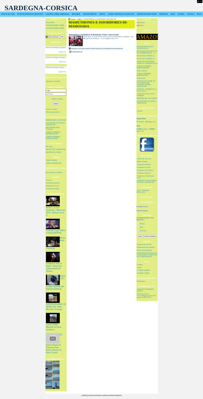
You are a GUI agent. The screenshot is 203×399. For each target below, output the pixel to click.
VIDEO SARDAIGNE (53, 163)
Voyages (140, 264)
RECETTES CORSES (146, 56)
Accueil (139, 111)
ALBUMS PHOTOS (90, 14)
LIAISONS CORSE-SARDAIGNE (57, 14)
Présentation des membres (146, 247)
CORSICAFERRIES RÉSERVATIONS (53, 137)
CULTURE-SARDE (83, 48)
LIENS (172, 14)
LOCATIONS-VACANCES (56, 117)
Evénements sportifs (53, 183)
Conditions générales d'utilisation (91, 395)
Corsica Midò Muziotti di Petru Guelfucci (53, 327)
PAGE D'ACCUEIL (8, 14)
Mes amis (49, 146)
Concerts (49, 180)
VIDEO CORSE (51, 160)
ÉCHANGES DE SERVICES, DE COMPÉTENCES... (147, 52)
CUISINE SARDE (143, 270)
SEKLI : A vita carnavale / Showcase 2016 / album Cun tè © (55, 211)
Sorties (139, 267)
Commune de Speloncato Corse (145, 177)
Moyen (141, 224)
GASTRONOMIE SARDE (55, 25)
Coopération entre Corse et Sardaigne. (146, 94)
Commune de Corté (143, 167)
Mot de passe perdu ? (53, 112)
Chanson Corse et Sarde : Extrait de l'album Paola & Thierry (54, 267)
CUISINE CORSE (143, 273)
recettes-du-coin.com (144, 159)
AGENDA (180, 14)
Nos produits (50, 22)
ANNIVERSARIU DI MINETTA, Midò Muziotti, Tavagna (56, 306)
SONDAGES (163, 14)
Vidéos (79, 19)
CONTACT (191, 14)
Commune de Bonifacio (145, 170)
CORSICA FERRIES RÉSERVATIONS (53, 133)
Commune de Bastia (144, 164)
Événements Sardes (52, 189)
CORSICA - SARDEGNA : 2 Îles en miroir (147, 90)
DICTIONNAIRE (146, 202)
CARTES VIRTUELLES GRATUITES (120, 14)
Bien (140, 227)
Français (141, 22)
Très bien (142, 231)
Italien (140, 25)
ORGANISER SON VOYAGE (53, 128)
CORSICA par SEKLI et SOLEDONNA (56, 231)
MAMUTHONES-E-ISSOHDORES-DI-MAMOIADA (106, 48)
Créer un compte (51, 109)
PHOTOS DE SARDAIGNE (56, 149)
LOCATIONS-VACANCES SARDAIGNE (55, 124)
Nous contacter (142, 71)
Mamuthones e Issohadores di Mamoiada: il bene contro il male (94, 35)
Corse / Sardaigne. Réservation (143, 191)
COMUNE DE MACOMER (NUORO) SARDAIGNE (146, 181)
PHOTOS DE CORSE (53, 152)
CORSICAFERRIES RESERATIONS (144, 74)
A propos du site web (144, 244)
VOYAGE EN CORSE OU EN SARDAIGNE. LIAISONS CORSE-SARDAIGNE (146, 83)
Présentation (141, 78)
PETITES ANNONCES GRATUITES (30, 14)
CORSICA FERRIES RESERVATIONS (144, 67)
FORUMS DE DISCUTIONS (147, 14)
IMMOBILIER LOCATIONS (56, 120)
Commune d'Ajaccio (144, 173)
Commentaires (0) (77, 51)
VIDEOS (102, 14)
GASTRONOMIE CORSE (55, 28)
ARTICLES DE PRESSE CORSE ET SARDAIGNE (147, 62)
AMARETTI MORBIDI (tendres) (145, 290)
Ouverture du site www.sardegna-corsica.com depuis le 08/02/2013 (146, 295)
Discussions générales (144, 250)
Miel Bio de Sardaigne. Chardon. (55, 67)
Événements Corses (52, 186)
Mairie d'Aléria (142, 161)
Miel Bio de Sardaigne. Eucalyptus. (56, 57)
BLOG (199, 14)
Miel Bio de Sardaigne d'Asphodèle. (56, 47)
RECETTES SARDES (146, 59)
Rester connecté (57, 99)
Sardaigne (74, 48)
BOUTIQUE (76, 14)
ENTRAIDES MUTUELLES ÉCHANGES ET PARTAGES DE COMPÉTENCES (147, 254)
